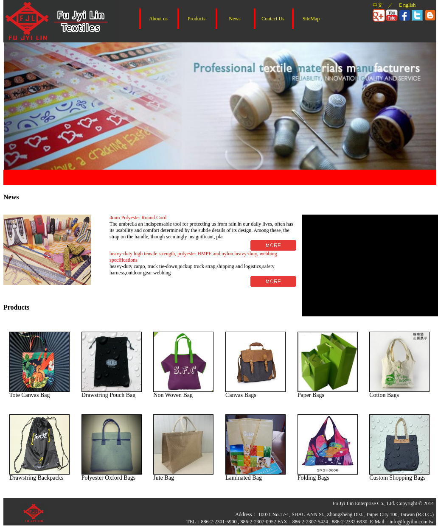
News (234, 19)
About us (158, 19)
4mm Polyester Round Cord (138, 218)
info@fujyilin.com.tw (412, 522)
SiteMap (311, 19)
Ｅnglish (407, 5)
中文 (378, 5)
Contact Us (272, 19)
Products (196, 19)
